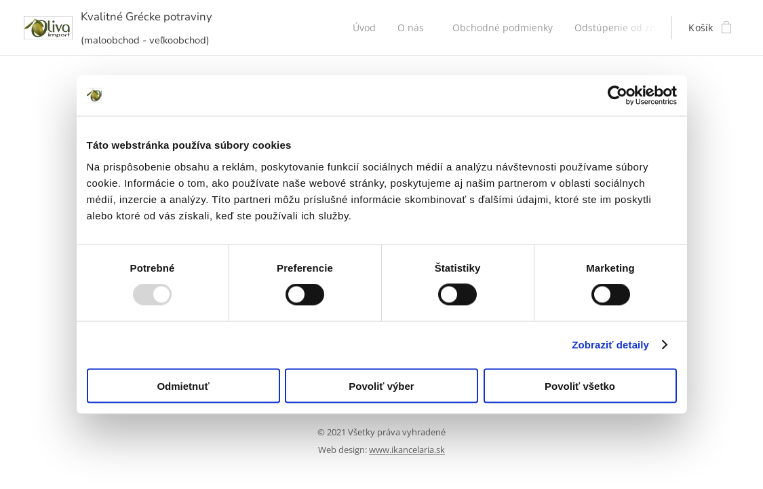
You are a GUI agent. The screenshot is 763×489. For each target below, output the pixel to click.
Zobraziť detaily (610, 344)
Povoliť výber (381, 385)
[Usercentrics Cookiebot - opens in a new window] (617, 96)
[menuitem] (368, 28)
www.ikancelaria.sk (407, 449)
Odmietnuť (183, 385)
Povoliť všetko (580, 385)
